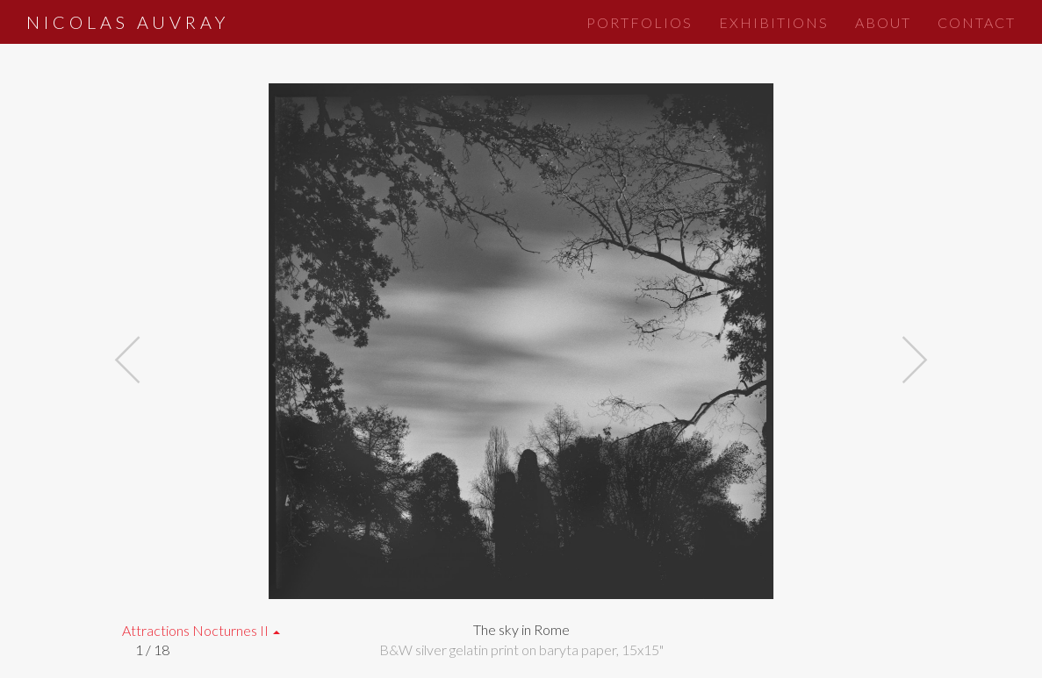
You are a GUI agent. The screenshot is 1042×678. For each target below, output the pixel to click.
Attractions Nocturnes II (201, 630)
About (883, 22)
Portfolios (639, 22)
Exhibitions (774, 22)
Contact (977, 22)
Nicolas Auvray (127, 21)
